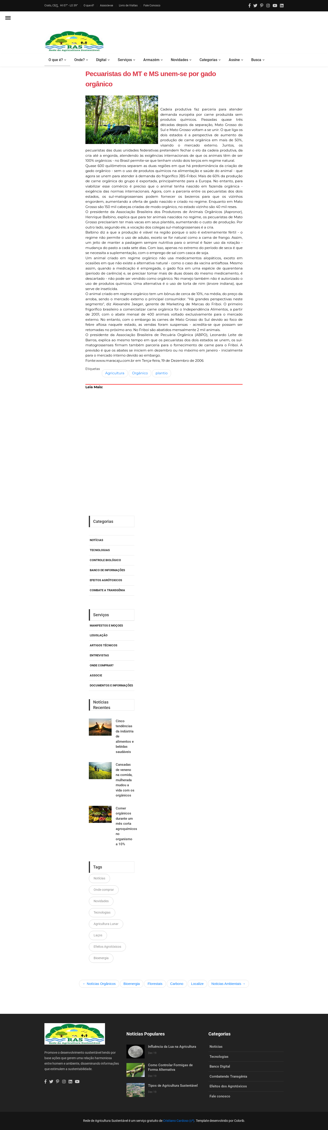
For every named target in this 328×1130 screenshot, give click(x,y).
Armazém (151, 60)
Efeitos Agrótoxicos (106, 580)
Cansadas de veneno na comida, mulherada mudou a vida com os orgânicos (125, 780)
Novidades (179, 60)
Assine (234, 60)
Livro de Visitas (128, 5)
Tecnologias (100, 550)
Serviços (125, 60)
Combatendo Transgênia (228, 1076)
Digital (101, 60)
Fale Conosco (152, 5)
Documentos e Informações (111, 685)
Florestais (155, 984)
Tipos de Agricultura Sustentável (173, 1086)
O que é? (89, 5)
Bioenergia (101, 958)
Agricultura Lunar (106, 924)
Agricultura (114, 373)
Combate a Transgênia (107, 590)
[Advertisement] (164, 437)
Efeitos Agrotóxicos (107, 946)
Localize (197, 984)
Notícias (96, 540)
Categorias (208, 60)
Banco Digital (220, 1066)
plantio (162, 373)
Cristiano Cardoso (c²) (178, 1120)
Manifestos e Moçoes (106, 625)
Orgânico (140, 373)
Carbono (176, 984)
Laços (98, 935)
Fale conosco (220, 1096)
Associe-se (106, 5)
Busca (256, 60)
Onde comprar (104, 889)
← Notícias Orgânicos (99, 984)
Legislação (99, 635)
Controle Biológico (105, 560)
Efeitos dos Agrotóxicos (228, 1086)
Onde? (79, 60)
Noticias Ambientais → (228, 984)
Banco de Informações (107, 570)
